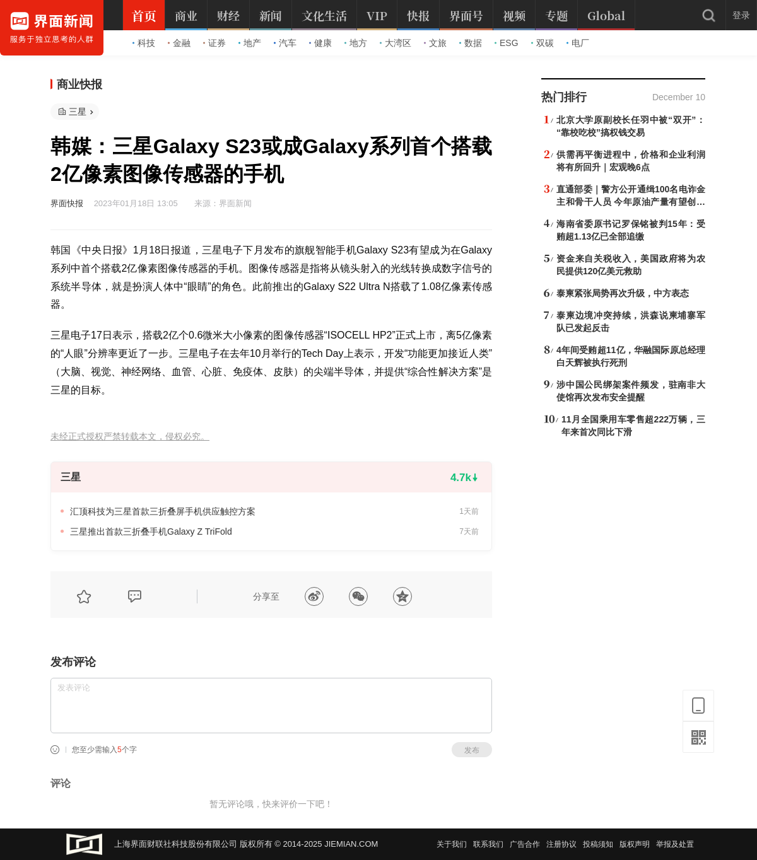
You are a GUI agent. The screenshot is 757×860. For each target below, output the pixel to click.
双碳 (542, 43)
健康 (320, 43)
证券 (214, 43)
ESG (507, 43)
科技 (143, 43)
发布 (471, 750)
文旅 (435, 43)
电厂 (577, 43)
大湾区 (395, 43)
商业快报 (79, 84)
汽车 (285, 43)
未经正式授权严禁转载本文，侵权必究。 (129, 436)
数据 (470, 43)
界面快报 (66, 203)
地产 (249, 43)
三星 (77, 112)
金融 (179, 43)
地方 (355, 43)
